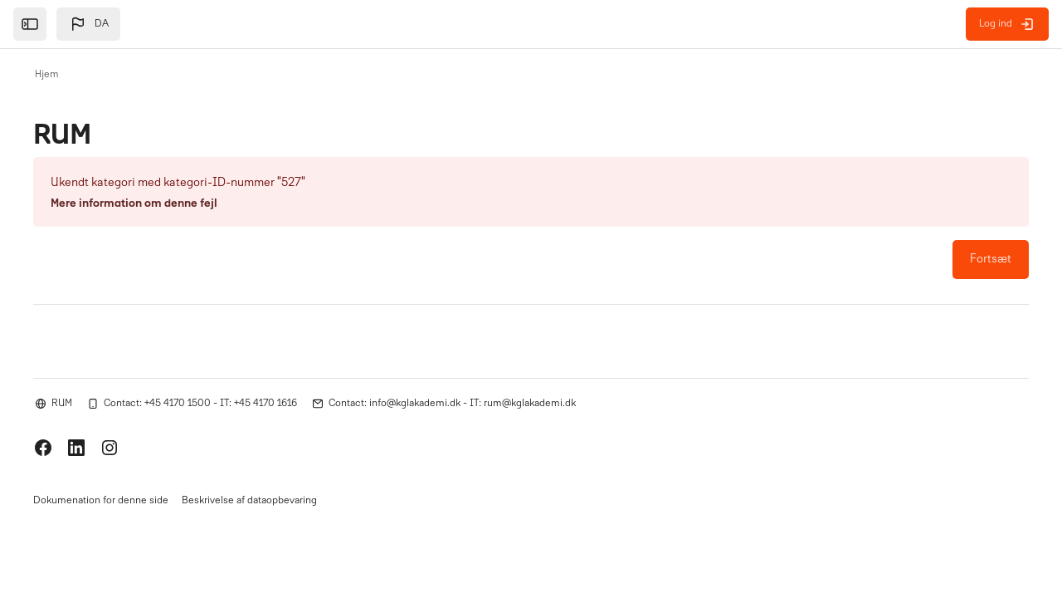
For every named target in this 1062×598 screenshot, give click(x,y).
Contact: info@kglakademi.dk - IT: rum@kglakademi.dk (452, 404)
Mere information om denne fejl (134, 203)
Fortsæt (990, 259)
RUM (61, 404)
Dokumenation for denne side (100, 502)
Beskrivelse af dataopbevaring (249, 502)
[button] (88, 24)
